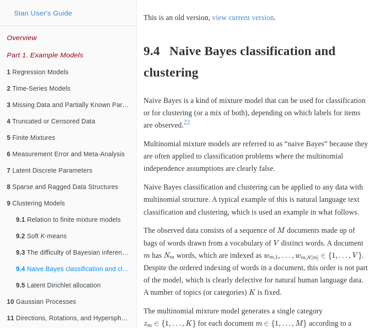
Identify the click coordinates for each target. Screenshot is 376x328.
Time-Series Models (38, 88)
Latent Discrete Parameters (50, 170)
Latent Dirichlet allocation (58, 285)
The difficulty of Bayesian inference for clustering (76, 252)
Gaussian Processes (41, 301)
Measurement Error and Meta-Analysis (66, 154)
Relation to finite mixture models (68, 219)
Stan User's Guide (43, 13)
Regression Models (37, 72)
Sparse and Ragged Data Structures (62, 186)
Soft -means (41, 236)
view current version (243, 17)
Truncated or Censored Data (51, 121)
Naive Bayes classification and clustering (76, 268)
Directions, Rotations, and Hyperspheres (70, 318)
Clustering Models (36, 203)
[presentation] (281, 230)
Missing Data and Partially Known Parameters (71, 104)
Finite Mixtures (31, 137)
